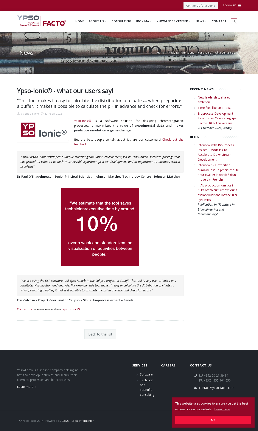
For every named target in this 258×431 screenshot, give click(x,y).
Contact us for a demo (200, 6)
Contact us (24, 309)
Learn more (27, 387)
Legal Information (82, 421)
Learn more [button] (222, 409)
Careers (168, 365)
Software (146, 374)
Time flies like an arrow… (215, 108)
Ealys (65, 421)
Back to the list (100, 334)
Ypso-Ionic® (82, 121)
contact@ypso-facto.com (216, 388)
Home (161, 52)
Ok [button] (213, 420)
